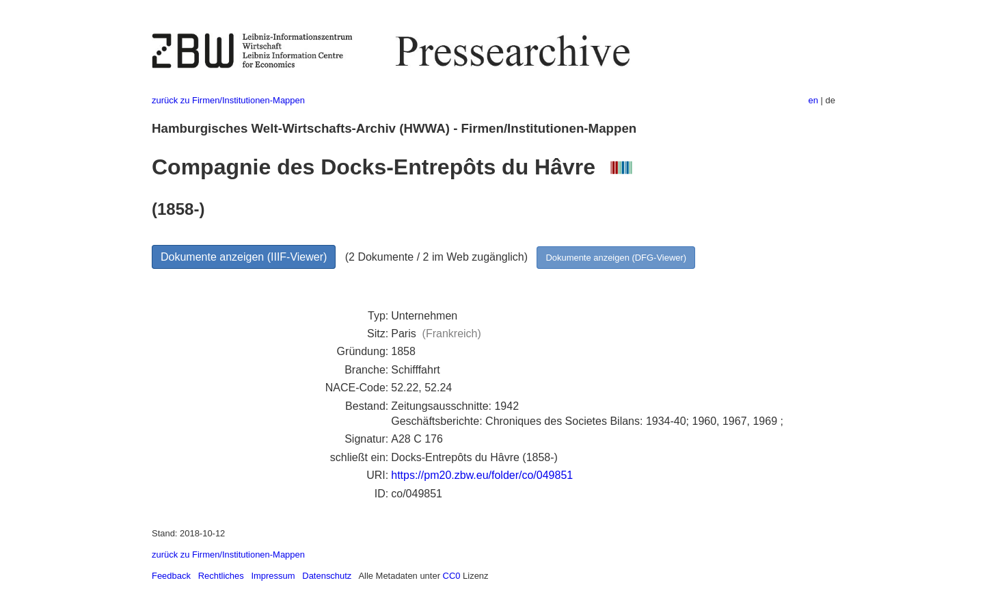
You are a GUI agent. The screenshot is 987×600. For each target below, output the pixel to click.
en (813, 100)
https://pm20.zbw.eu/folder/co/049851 (482, 475)
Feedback (171, 576)
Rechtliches (221, 576)
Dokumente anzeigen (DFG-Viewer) (615, 257)
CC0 (452, 576)
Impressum (273, 576)
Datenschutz (326, 576)
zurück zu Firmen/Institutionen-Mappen (228, 100)
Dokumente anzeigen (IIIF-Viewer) (244, 257)
